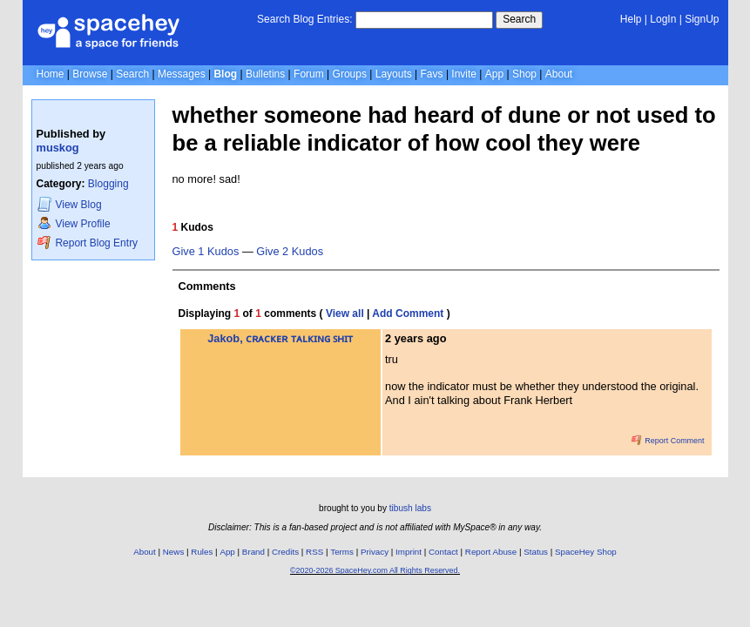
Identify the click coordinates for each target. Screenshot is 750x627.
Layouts (393, 74)
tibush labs (410, 508)
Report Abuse (491, 551)
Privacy (375, 551)
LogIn (663, 19)
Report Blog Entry (87, 242)
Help (631, 19)
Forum (309, 74)
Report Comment (668, 440)
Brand (253, 551)
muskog (58, 147)
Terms (342, 551)
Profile (74, 223)
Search (519, 19)
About (558, 74)
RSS (314, 551)
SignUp (702, 19)
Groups (350, 74)
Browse (89, 74)
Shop (524, 74)
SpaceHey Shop (586, 551)
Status (536, 551)
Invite (463, 74)
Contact (443, 551)
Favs (432, 74)
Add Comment (407, 313)
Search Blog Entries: (304, 19)
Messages (182, 74)
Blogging (108, 184)
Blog (225, 74)
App (494, 74)
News (174, 551)
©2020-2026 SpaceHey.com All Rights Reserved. (375, 570)
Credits (285, 551)
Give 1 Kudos (206, 252)
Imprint (408, 551)
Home (50, 74)
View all (345, 313)
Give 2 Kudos (289, 252)
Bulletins (265, 74)
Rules (202, 551)
